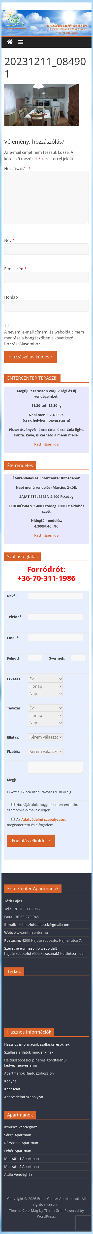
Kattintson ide (46, 444)
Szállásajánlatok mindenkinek (28, 1052)
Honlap (11, 297)
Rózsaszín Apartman (21, 1142)
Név (9, 240)
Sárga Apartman (17, 1135)
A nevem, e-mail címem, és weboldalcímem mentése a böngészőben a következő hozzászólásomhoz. (44, 338)
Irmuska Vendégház (20, 1127)
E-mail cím (15, 269)
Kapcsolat (12, 1089)
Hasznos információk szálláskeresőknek (36, 1044)
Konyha (10, 1081)
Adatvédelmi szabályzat (23, 1097)
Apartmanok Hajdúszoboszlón (29, 1073)
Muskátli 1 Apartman (21, 1158)
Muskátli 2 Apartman (21, 1166)
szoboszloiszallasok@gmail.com (43, 924)
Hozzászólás (17, 168)
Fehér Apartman (17, 1150)
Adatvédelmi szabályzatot (43, 819)
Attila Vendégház (18, 1174)
